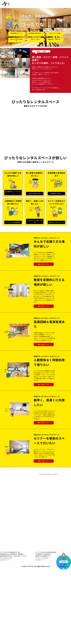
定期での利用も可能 (35, 193)
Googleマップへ (5, 560)
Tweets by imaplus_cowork (48, 474)
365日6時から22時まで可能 (34, 221)
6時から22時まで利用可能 (16, 40)
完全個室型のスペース (16, 33)
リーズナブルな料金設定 (13, 222)
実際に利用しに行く (44, 264)
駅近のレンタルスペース (56, 222)
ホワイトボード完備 (54, 33)
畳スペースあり (35, 39)
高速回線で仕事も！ (56, 193)
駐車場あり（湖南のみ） (54, 39)
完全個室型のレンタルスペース (13, 192)
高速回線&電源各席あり (35, 33)
